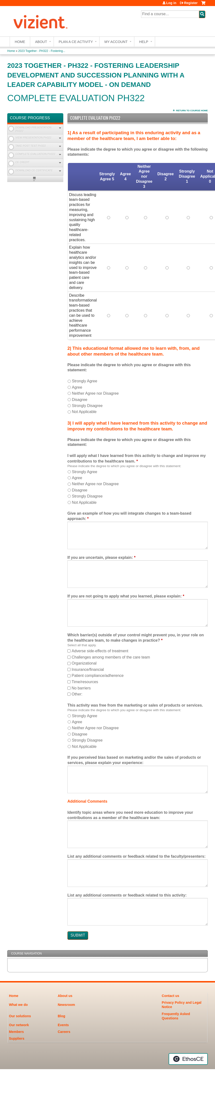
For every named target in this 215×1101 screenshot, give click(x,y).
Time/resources (85, 682)
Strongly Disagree (87, 406)
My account (116, 42)
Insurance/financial (88, 669)
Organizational (84, 663)
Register (191, 3)
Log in (171, 3)
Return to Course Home (192, 110)
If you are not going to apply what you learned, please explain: (124, 596)
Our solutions (20, 1016)
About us (65, 996)
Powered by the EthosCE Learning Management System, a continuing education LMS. (188, 1059)
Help (143, 42)
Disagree (79, 400)
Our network (19, 1025)
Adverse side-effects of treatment (100, 651)
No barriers (81, 688)
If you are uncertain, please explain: (100, 557)
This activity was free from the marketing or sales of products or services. (135, 705)
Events (63, 1025)
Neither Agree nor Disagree (95, 393)
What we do (18, 1005)
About (41, 42)
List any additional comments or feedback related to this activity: (126, 895)
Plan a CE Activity (76, 42)
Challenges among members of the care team (111, 657)
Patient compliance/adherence (97, 675)
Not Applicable (84, 412)
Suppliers (16, 1038)
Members (16, 1032)
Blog (61, 1016)
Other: (77, 694)
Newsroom (66, 1005)
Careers (64, 1032)
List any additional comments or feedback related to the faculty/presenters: (136, 856)
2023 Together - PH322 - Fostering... (41, 51)
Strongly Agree (84, 381)
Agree (77, 387)
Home (20, 42)
